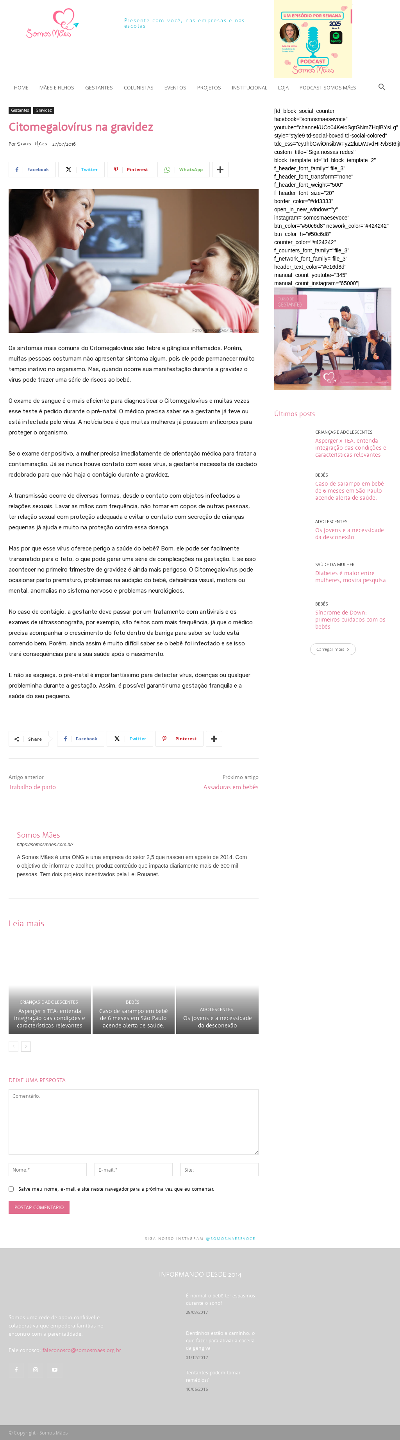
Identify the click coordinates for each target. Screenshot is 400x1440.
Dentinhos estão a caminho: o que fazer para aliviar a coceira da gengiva (221, 1341)
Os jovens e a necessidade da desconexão (217, 1023)
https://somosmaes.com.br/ (45, 844)
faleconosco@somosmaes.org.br (82, 1374)
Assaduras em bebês (231, 787)
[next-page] (26, 1048)
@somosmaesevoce (230, 1240)
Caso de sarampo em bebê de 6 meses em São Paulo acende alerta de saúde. (133, 1020)
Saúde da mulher (335, 564)
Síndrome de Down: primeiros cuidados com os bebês (350, 619)
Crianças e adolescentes (48, 1004)
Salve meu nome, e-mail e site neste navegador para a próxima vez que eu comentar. (116, 1190)
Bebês (132, 1004)
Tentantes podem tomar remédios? (221, 1372)
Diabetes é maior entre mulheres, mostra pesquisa (350, 576)
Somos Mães (32, 144)
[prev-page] (13, 1048)
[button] (382, 87)
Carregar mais (333, 649)
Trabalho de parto (32, 787)
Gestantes (20, 110)
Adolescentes (216, 1011)
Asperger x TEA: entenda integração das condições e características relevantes (49, 1020)
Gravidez (43, 110)
